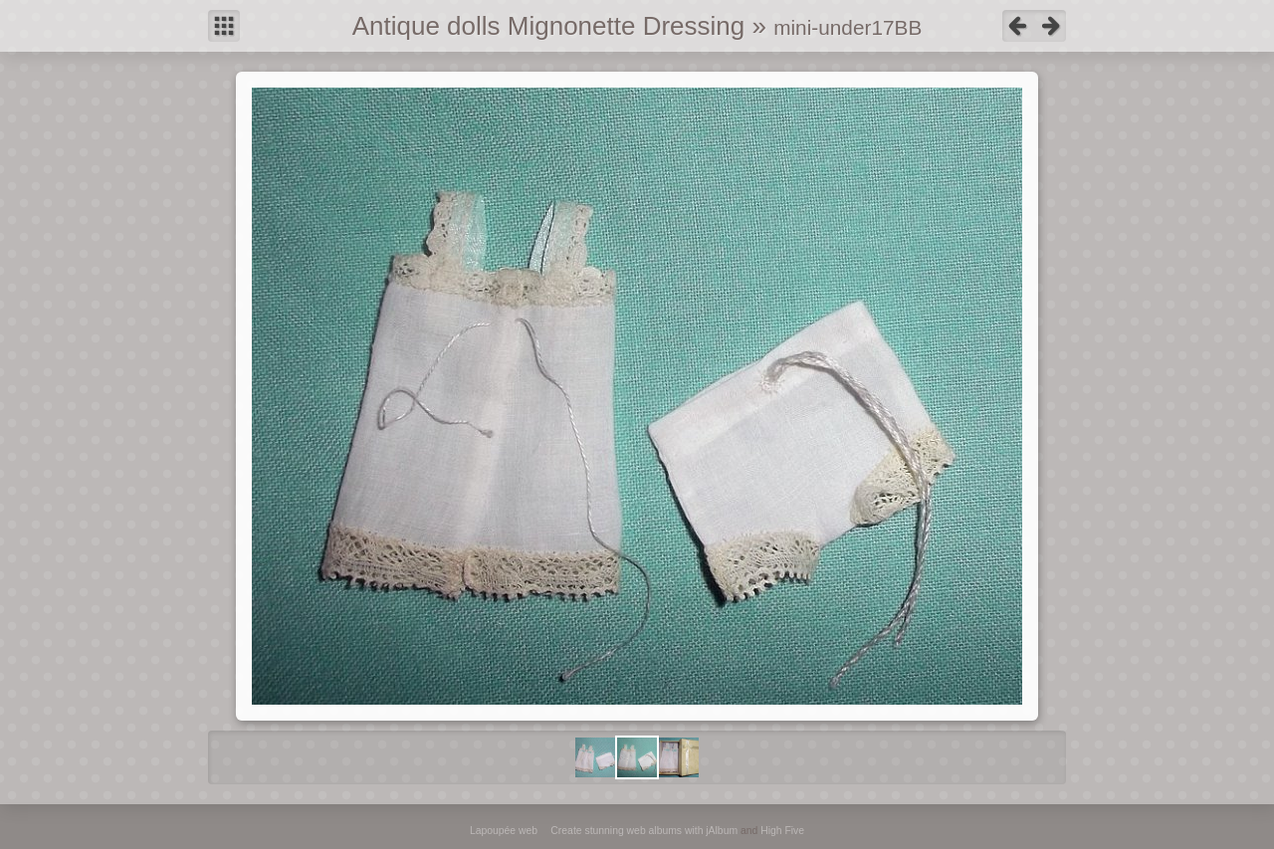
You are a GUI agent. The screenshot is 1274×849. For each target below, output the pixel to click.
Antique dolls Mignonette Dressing (548, 26)
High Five (782, 830)
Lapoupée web (503, 830)
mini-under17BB (847, 27)
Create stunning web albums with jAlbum (644, 830)
